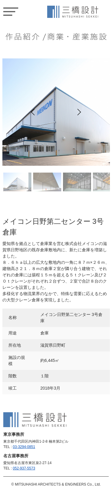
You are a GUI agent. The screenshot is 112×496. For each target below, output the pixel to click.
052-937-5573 (24, 468)
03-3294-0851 (24, 447)
